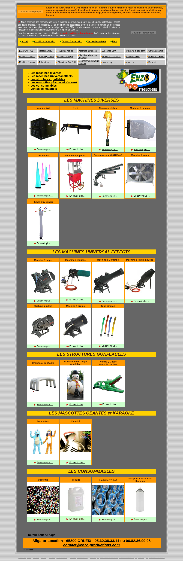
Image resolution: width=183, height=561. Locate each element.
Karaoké (152, 62)
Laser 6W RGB (26, 51)
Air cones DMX (109, 51)
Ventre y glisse (110, 62)
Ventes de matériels (96, 41)
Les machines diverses (46, 72)
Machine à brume (27, 62)
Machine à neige (65, 56)
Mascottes (131, 62)
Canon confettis (155, 51)
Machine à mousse (88, 51)
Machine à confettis (111, 56)
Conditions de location (44, 41)
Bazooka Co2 (45, 51)
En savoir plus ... (45, 149)
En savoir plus (76, 404)
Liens (114, 41)
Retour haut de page (41, 534)
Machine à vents (27, 56)
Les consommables (44, 85)
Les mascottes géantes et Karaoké (54, 82)
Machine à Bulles (156, 56)
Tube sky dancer (46, 56)
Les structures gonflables (48, 79)
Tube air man (45, 62)
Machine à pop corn (135, 51)
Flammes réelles (65, 51)
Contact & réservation (72, 41)
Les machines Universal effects (52, 76)
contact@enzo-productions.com (91, 545)
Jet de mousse (133, 56)
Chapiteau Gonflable (67, 62)
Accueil (25, 41)
